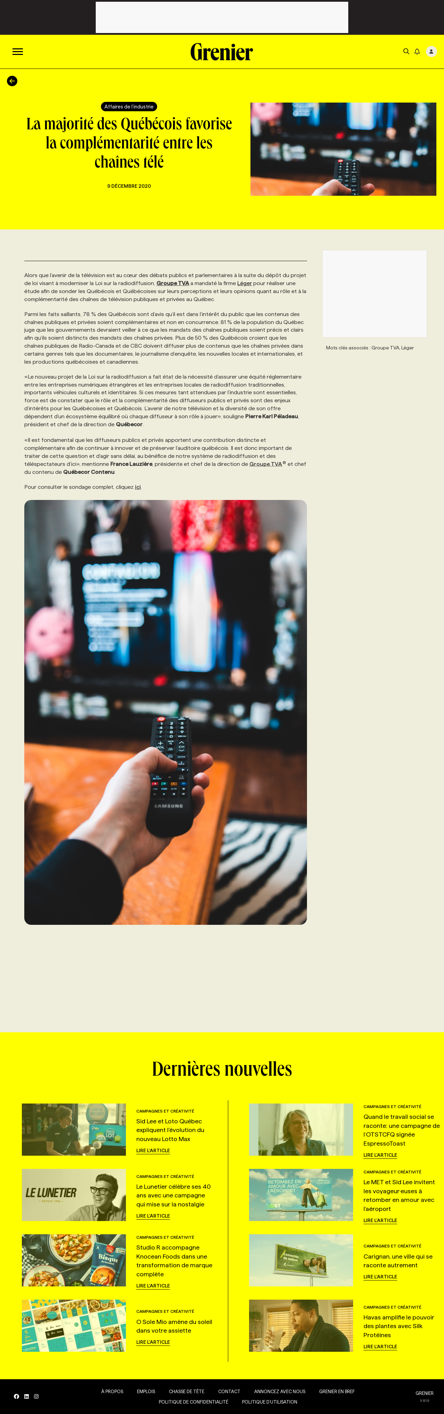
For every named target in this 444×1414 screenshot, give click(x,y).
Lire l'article (153, 1150)
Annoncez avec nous (279, 1391)
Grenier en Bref (337, 1391)
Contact (229, 1391)
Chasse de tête (186, 1391)
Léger (244, 283)
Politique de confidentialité (193, 1401)
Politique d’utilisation (269, 1401)
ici (138, 487)
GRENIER (425, 1393)
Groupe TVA (267, 464)
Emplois (146, 1391)
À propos (112, 1391)
